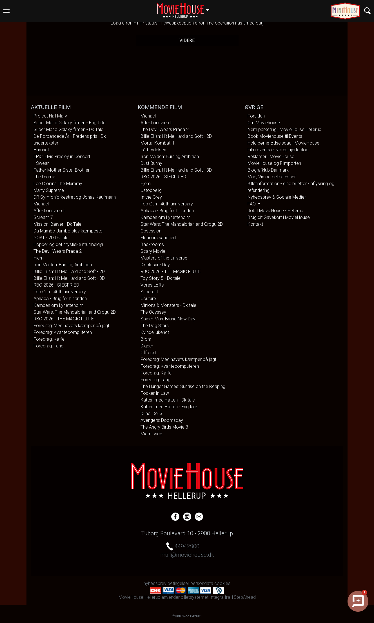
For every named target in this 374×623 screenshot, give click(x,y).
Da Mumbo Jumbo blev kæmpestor (69, 231)
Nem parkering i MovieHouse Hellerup (284, 129)
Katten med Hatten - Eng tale (169, 406)
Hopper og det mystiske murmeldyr (68, 244)
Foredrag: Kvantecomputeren (63, 332)
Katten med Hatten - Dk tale (168, 400)
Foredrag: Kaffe (49, 339)
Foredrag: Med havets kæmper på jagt (71, 325)
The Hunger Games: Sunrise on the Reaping (183, 386)
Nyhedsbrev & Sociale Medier (277, 197)
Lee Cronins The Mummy (58, 183)
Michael (41, 204)
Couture (148, 298)
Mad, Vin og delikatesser (272, 176)
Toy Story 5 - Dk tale (161, 278)
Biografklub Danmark (268, 170)
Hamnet (41, 149)
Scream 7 (43, 217)
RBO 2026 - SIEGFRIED (56, 285)
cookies (222, 583)
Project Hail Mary (50, 116)
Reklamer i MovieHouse (271, 156)
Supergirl (149, 291)
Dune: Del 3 (151, 413)
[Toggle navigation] (6, 11)
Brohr (146, 339)
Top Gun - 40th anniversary (60, 291)
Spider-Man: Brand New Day (168, 319)
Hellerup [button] (185, 7)
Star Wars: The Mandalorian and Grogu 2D (75, 312)
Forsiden (256, 116)
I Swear (41, 163)
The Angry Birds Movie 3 (164, 427)
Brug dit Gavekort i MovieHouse (279, 217)
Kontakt (255, 224)
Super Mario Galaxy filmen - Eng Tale (70, 122)
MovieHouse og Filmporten (274, 163)
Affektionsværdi (49, 210)
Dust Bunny (151, 163)
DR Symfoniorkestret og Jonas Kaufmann (75, 197)
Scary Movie (153, 251)
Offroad (148, 352)
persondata (201, 583)
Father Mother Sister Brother (62, 170)
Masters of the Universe (164, 258)
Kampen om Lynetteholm (58, 305)
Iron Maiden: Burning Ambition (63, 264)
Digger (147, 346)
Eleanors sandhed (158, 237)
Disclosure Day (155, 264)
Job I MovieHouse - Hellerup (275, 210)
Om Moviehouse (264, 122)
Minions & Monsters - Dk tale (168, 305)
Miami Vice (151, 433)
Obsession (151, 231)
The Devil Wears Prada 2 (58, 251)
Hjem (39, 258)
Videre (187, 40)
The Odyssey (153, 312)
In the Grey (151, 197)
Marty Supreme (49, 190)
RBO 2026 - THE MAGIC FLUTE (64, 319)
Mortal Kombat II (157, 143)
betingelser (178, 583)
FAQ (252, 204)
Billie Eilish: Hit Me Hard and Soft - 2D (69, 271)
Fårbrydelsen (153, 149)
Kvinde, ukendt (155, 332)
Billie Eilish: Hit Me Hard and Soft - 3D (69, 278)
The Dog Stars (155, 325)
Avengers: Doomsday (162, 420)
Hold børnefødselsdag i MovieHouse (283, 143)
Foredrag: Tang (48, 346)
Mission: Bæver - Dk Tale (57, 224)
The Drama (44, 176)
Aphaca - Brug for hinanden (60, 298)
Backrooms (152, 244)
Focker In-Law (155, 393)
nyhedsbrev (155, 583)
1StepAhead (243, 597)
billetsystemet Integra (202, 597)
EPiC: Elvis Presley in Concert (62, 156)
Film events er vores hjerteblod (278, 149)
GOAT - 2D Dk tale (51, 237)
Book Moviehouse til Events (275, 136)
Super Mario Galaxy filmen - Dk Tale (68, 129)
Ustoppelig (151, 190)
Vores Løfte (152, 285)
